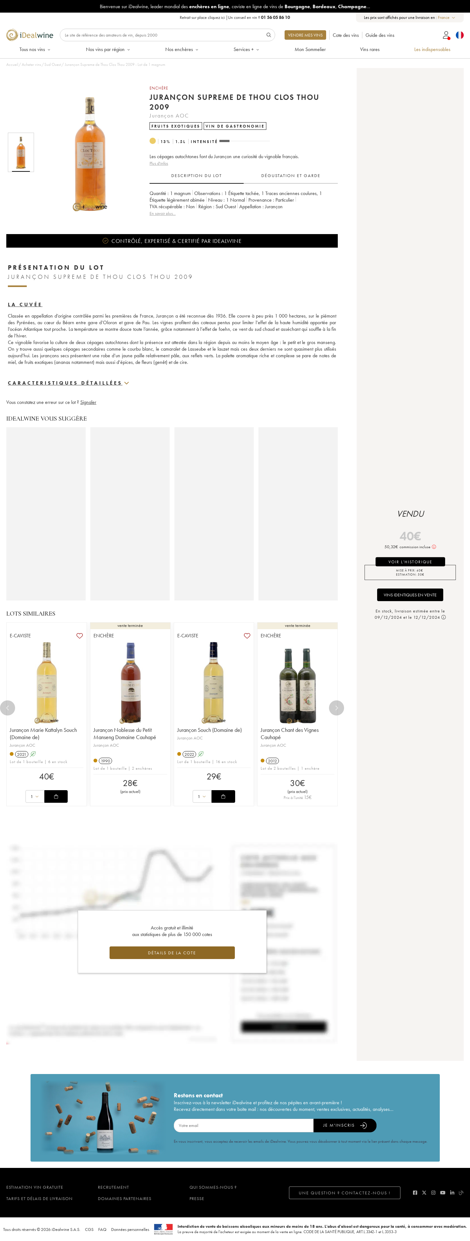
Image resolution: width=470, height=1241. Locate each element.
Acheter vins (31, 64)
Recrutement (113, 1187)
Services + (247, 49)
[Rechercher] (167, 35)
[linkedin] (452, 1192)
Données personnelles (130, 1229)
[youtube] (442, 1192)
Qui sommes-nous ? (213, 1187)
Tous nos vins (35, 49)
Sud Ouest (52, 64)
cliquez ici (216, 17)
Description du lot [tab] (196, 175)
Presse (197, 1198)
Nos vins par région (108, 49)
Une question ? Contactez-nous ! (345, 1193)
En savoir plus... (163, 213)
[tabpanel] (244, 203)
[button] (86, 152)
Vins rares (370, 49)
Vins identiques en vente (410, 595)
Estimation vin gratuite (34, 1187)
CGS (89, 1229)
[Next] (336, 707)
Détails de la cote (172, 953)
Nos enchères (182, 49)
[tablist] (244, 176)
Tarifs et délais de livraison (39, 1198)
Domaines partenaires (124, 1198)
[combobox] (447, 17)
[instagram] (433, 1192)
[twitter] (424, 1192)
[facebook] (415, 1192)
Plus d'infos (159, 163)
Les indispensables (432, 49)
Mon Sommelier (310, 49)
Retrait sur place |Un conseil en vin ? (235, 17)
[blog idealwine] (461, 1192)
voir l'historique (410, 562)
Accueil (12, 64)
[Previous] (7, 707)
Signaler (88, 402)
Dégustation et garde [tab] (290, 175)
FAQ (102, 1229)
